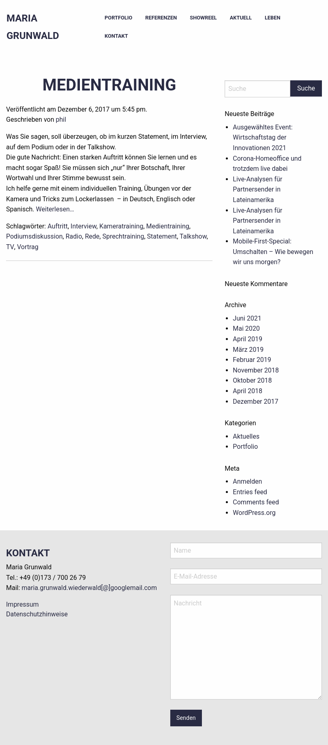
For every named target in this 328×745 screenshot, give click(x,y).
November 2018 (256, 370)
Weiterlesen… (55, 209)
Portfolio (118, 18)
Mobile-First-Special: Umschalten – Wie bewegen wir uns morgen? (273, 251)
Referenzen (161, 18)
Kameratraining (121, 226)
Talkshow (193, 236)
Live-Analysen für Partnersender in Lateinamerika (257, 189)
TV (10, 247)
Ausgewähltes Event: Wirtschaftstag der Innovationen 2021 (262, 137)
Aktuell (241, 18)
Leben (273, 18)
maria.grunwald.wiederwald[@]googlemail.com (89, 588)
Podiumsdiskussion (34, 236)
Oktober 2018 (252, 380)
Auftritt (57, 226)
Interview (83, 226)
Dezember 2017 (255, 401)
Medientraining (109, 85)
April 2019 (247, 339)
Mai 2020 (246, 328)
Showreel (203, 18)
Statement (162, 236)
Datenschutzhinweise (37, 614)
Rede (92, 236)
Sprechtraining (123, 236)
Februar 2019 (252, 360)
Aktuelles (246, 436)
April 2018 (247, 391)
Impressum (22, 604)
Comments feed (256, 502)
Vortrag (28, 247)
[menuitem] (118, 18)
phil (61, 119)
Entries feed (250, 492)
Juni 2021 (247, 318)
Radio (74, 236)
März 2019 (248, 349)
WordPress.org (254, 513)
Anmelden (247, 481)
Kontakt (116, 36)
